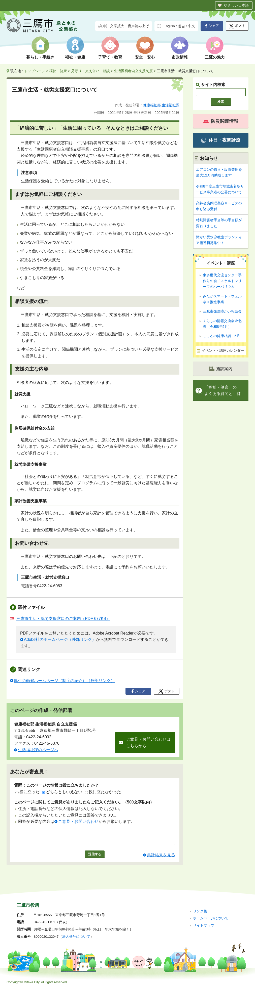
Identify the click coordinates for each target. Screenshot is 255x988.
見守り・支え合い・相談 (90, 71)
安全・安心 (145, 57)
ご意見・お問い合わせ (78, 821)
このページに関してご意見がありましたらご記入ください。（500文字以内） (84, 802)
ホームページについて (210, 918)
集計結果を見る (161, 859)
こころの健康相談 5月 (221, 336)
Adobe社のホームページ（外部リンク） (60, 639)
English (169, 26)
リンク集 (200, 911)
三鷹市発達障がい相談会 (222, 311)
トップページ (34, 71)
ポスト (237, 26)
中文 (191, 26)
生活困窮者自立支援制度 (133, 71)
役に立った (27, 792)
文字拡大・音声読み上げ (129, 26)
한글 (181, 26)
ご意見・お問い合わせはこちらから (148, 742)
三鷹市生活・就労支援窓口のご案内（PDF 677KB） (60, 618)
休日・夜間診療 (220, 140)
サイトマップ (203, 925)
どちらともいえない (62, 792)
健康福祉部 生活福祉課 (161, 105)
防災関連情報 (220, 121)
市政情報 (180, 57)
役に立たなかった (103, 792)
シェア (212, 26)
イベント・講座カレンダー (223, 350)
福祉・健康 (75, 57)
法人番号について (76, 936)
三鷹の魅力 (215, 57)
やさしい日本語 (236, 5)
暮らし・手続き (40, 57)
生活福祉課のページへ (38, 750)
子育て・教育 (110, 57)
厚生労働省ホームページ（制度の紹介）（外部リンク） (64, 681)
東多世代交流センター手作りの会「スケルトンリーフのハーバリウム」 (222, 281)
